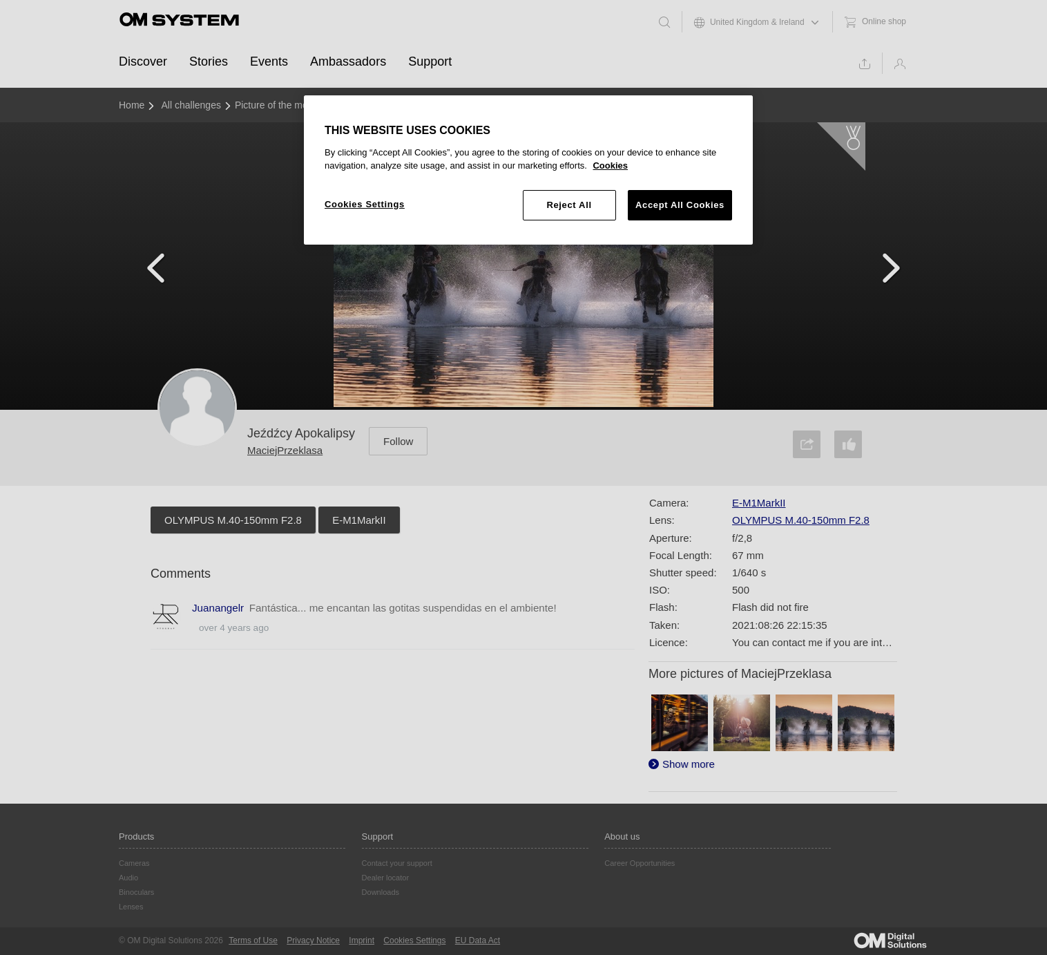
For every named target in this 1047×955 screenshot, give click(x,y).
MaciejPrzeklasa (285, 450)
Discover (143, 61)
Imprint (361, 940)
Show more (688, 764)
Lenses (131, 906)
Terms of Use (253, 940)
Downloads (380, 892)
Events (269, 61)
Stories (208, 61)
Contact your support (397, 863)
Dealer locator (385, 877)
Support (430, 61)
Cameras (134, 863)
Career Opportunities (639, 863)
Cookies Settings (414, 940)
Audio (128, 877)
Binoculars (136, 892)
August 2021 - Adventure (391, 105)
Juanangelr (218, 608)
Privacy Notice (313, 940)
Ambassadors (348, 61)
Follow (398, 441)
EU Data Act (477, 940)
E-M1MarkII (359, 520)
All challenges (191, 105)
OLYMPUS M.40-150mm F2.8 (233, 520)
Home (131, 105)
